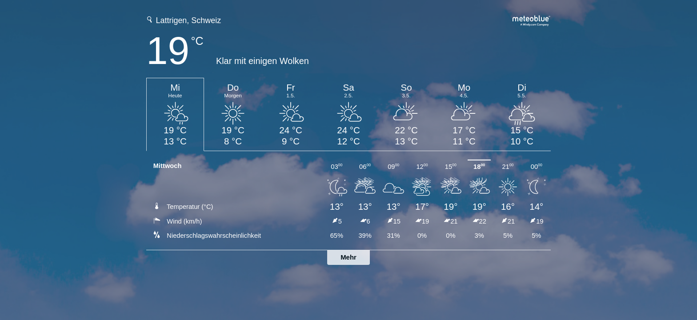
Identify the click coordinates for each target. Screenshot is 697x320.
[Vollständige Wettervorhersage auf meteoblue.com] (532, 20)
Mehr (348, 257)
